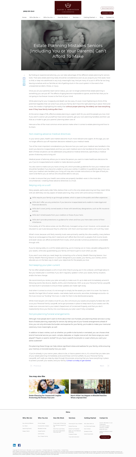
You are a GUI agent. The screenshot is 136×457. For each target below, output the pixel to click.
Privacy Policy (56, 450)
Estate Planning (61, 63)
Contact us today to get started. (78, 361)
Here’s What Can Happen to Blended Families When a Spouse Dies (90, 389)
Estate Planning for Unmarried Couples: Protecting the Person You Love (49, 389)
